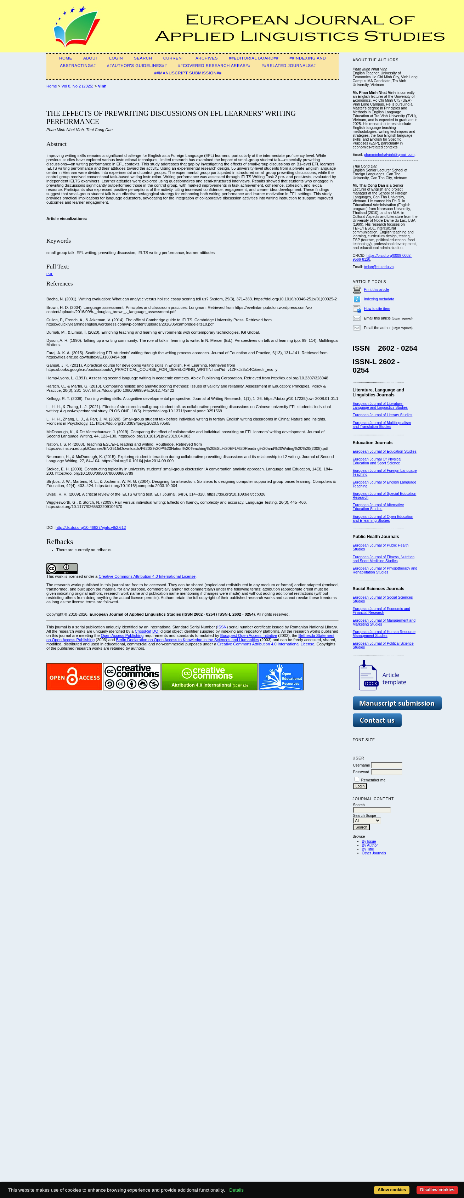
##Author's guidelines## (137, 65)
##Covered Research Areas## (214, 65)
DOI (155, 631)
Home (65, 58)
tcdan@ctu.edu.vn (379, 267)
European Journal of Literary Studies (383, 415)
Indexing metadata (379, 299)
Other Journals (374, 853)
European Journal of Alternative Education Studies (378, 507)
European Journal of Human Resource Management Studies (384, 634)
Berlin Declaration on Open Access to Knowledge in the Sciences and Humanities (187, 640)
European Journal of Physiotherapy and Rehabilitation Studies (385, 570)
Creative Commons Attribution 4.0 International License (147, 576)
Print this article (376, 290)
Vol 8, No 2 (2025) (78, 86)
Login (116, 58)
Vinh (102, 86)
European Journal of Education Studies (385, 451)
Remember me (373, 780)
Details (236, 1190)
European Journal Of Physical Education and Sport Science (377, 461)
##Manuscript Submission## (187, 73)
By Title (368, 849)
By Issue (369, 841)
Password (361, 772)
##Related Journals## (289, 65)
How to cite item (377, 309)
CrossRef (143, 631)
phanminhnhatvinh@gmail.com (389, 155)
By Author (370, 845)
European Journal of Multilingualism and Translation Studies (382, 425)
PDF (49, 274)
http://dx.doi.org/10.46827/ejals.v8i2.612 (91, 527)
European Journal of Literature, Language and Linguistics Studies (380, 405)
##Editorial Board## (253, 58)
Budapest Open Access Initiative (248, 635)
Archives (207, 58)
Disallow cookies (437, 1189)
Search (143, 58)
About (90, 58)
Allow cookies (392, 1189)
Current (174, 58)
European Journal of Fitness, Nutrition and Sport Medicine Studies (383, 559)
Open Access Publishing (122, 635)
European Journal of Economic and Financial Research (381, 611)
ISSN (222, 627)
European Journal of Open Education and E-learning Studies (383, 518)
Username (361, 765)
